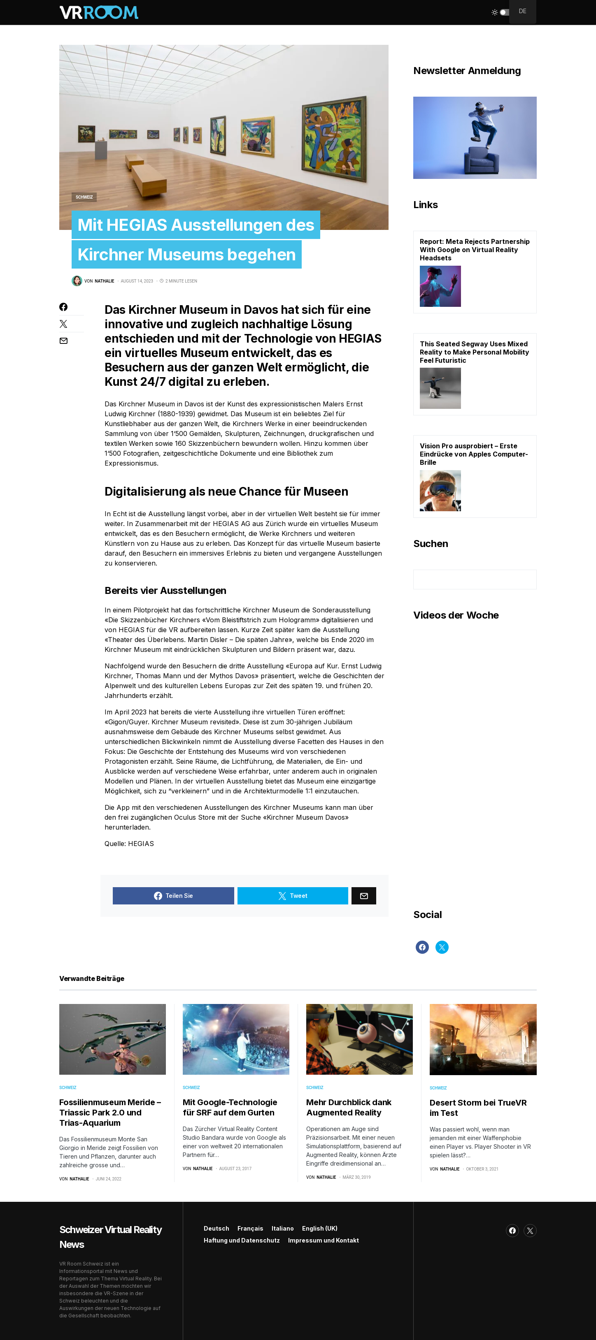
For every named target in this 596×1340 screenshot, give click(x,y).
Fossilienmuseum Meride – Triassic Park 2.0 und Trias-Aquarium (110, 1112)
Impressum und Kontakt (323, 1240)
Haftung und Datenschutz (242, 1240)
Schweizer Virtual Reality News (110, 1237)
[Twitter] (442, 947)
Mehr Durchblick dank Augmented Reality (348, 1107)
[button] (506, 12)
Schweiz (84, 197)
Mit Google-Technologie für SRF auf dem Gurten (230, 1107)
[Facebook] (422, 947)
